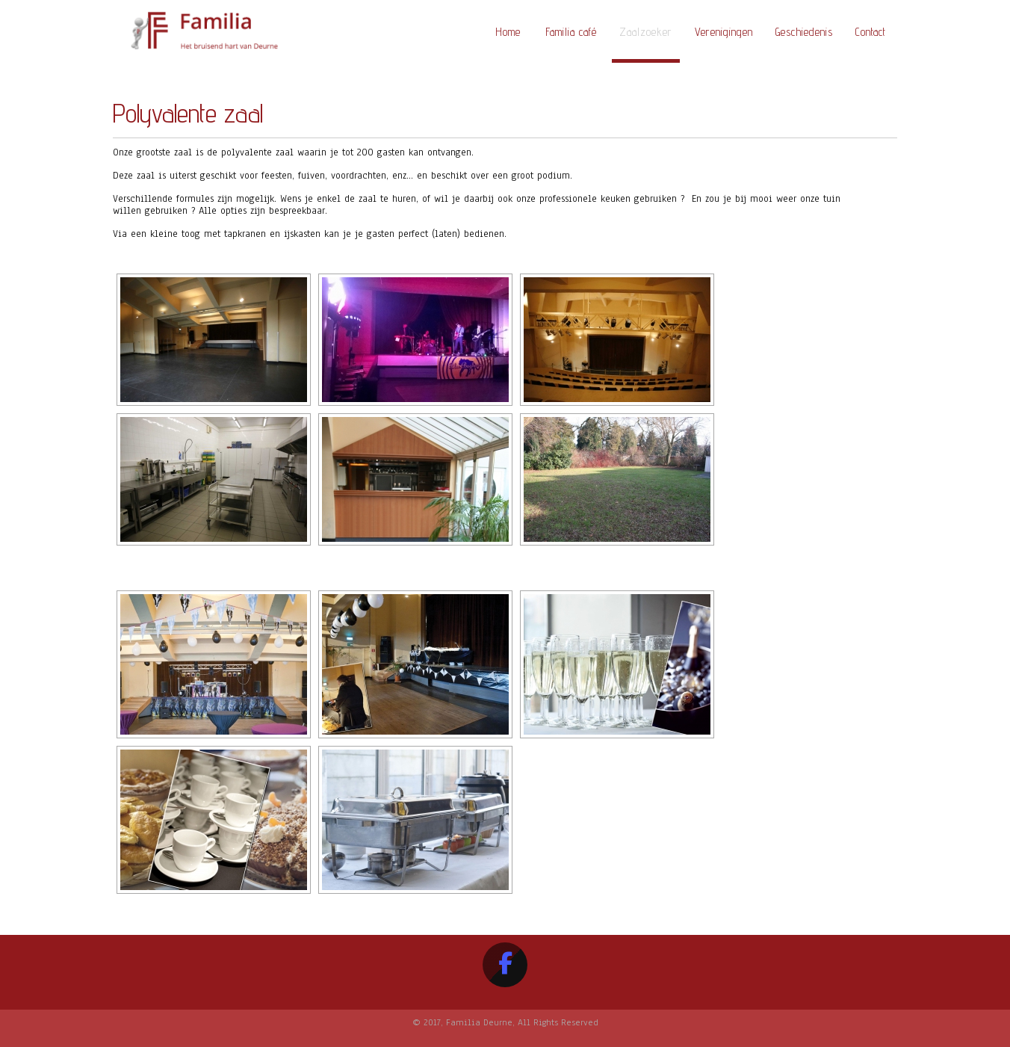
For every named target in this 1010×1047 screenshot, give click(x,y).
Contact (870, 31)
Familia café (571, 31)
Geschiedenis (804, 31)
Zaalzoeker (645, 31)
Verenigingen (724, 31)
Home (508, 31)
